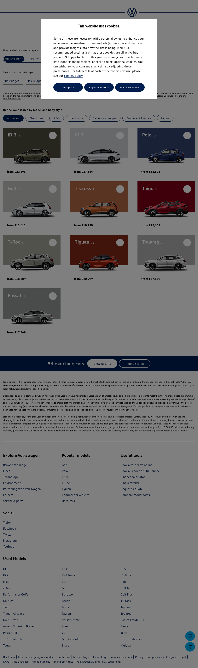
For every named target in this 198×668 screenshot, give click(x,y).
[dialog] (99, 334)
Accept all (68, 87)
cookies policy (73, 76)
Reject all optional (99, 87)
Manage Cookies (130, 87)
